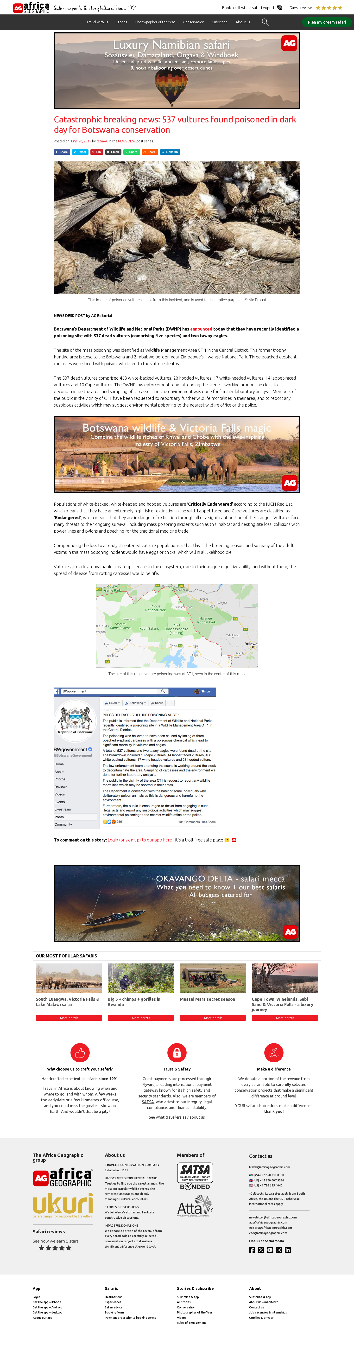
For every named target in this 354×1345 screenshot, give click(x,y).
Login (36, 1297)
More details (69, 1018)
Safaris (111, 1288)
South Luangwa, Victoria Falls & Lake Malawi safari (68, 1002)
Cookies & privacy (261, 1317)
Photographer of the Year (155, 22)
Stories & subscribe (195, 1288)
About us (243, 22)
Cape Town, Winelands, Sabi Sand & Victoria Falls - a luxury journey (282, 1004)
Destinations (113, 1297)
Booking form (114, 1312)
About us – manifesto (263, 1302)
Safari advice (113, 1307)
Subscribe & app (188, 1297)
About (255, 1288)
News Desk (127, 141)
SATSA (148, 1102)
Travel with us (97, 22)
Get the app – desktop (48, 1312)
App (36, 1288)
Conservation (193, 22)
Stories (121, 22)
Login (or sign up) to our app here (140, 839)
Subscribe (220, 22)
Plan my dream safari (327, 22)
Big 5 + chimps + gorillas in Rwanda (134, 1002)
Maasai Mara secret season (207, 999)
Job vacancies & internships (268, 1312)
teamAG (102, 141)
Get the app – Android (47, 1307)
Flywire (148, 1084)
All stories (184, 1302)
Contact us (256, 1307)
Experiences (113, 1302)
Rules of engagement (191, 1322)
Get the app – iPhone (47, 1302)
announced (201, 328)
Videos (181, 1317)
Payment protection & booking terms (130, 1317)
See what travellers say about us (177, 1117)
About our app (42, 1317)
